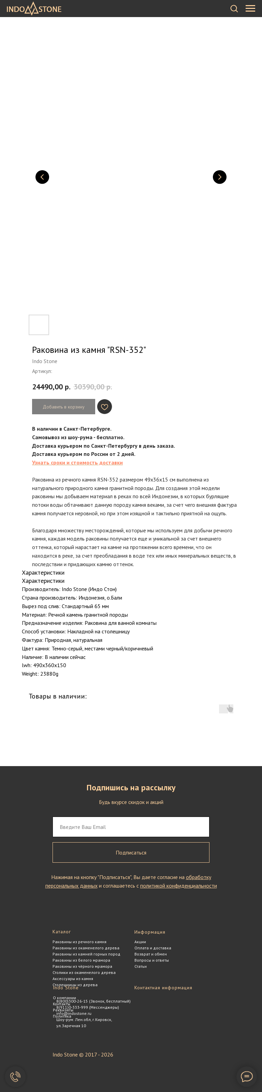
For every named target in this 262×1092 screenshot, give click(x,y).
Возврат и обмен (150, 954)
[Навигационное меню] (250, 8)
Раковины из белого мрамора (81, 960)
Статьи (140, 966)
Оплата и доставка (152, 947)
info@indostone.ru (73, 1013)
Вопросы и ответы (151, 960)
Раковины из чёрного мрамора (82, 966)
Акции (140, 941)
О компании (64, 997)
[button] (234, 8)
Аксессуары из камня (73, 978)
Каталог (62, 932)
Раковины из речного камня (79, 941)
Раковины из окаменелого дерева (86, 947)
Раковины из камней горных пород (86, 954)
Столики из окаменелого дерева (84, 972)
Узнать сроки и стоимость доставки (77, 462)
